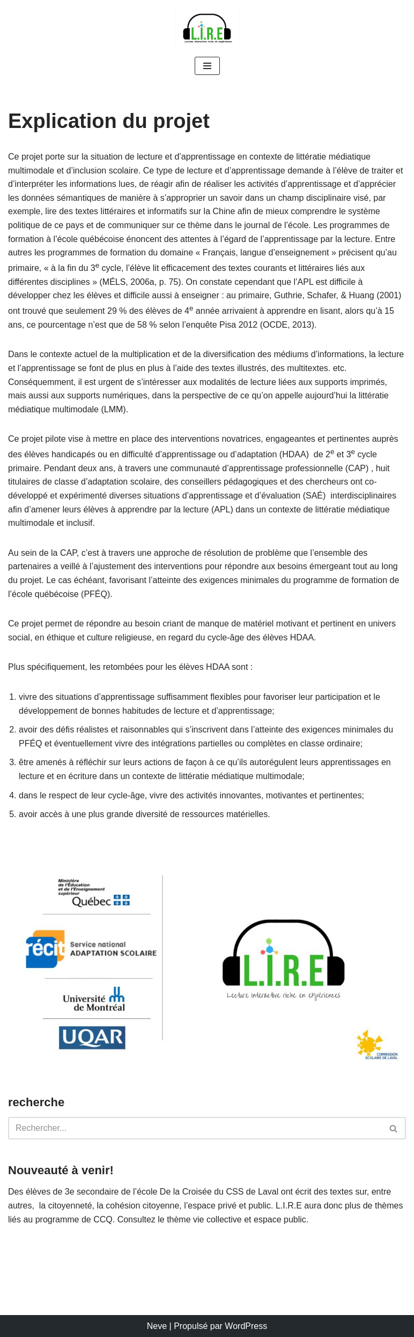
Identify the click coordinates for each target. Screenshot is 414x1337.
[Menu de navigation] (207, 66)
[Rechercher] (195, 1128)
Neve (157, 1326)
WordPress (246, 1326)
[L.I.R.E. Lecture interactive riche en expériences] (207, 27)
